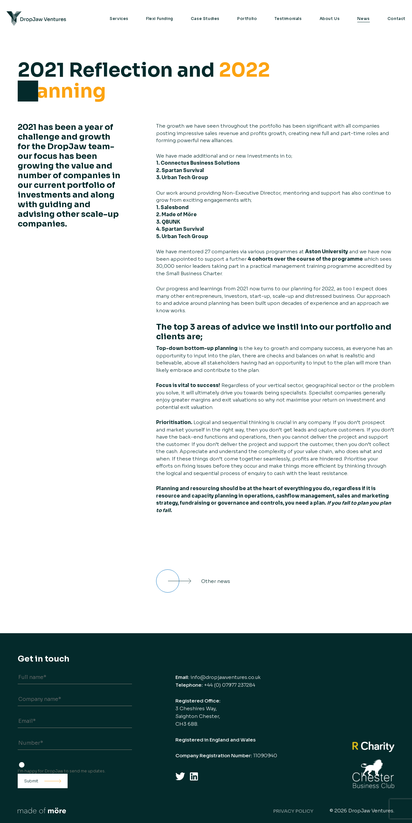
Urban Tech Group (185, 177)
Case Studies (205, 18)
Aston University (326, 251)
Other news (215, 581)
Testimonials (288, 18)
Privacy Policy (293, 811)
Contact (397, 18)
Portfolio (247, 18)
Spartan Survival (183, 170)
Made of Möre (179, 214)
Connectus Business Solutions (200, 163)
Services (119, 18)
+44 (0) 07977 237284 (229, 685)
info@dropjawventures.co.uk (226, 677)
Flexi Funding (159, 18)
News (363, 18)
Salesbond (174, 207)
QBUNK (171, 222)
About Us (330, 18)
